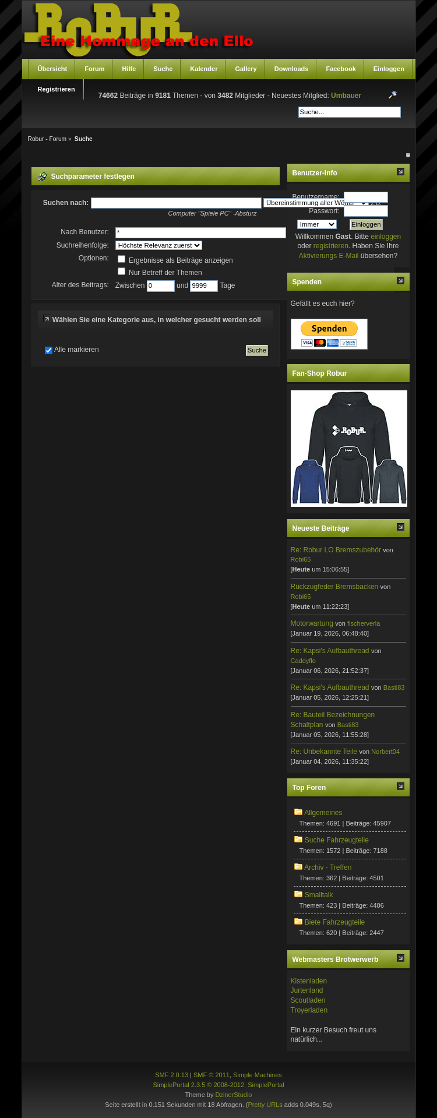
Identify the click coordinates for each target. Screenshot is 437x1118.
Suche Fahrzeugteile (337, 840)
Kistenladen (309, 981)
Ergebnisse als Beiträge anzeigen (175, 260)
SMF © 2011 (211, 1074)
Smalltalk (319, 895)
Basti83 (394, 687)
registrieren (330, 246)
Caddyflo (303, 660)
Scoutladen (308, 1000)
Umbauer (346, 95)
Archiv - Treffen (327, 867)
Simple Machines (257, 1074)
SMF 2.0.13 (171, 1074)
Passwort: (324, 211)
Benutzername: (316, 197)
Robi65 (301, 559)
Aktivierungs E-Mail (329, 256)
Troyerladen (309, 1010)
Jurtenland (307, 990)
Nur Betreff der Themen (160, 273)
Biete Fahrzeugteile (335, 922)
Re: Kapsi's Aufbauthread (330, 651)
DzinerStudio (233, 1094)
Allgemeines (323, 813)
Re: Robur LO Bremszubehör (336, 550)
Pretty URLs (265, 1104)
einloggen (386, 236)
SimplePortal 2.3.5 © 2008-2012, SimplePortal (218, 1084)
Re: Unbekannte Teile (324, 751)
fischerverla (363, 623)
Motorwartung (312, 623)
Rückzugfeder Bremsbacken (335, 587)
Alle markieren (76, 349)
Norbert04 (385, 751)
